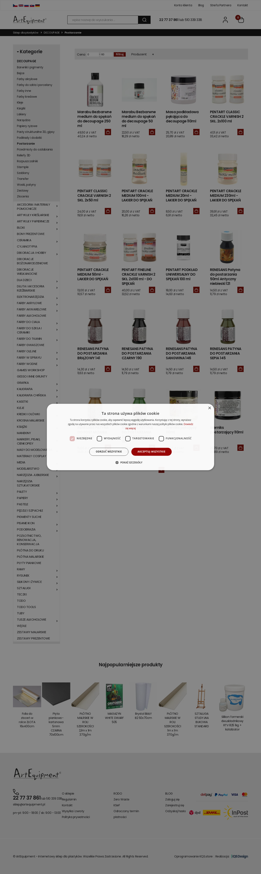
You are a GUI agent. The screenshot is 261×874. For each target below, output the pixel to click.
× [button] (209, 408)
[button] (130, 462)
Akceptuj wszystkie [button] (151, 451)
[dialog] (130, 437)
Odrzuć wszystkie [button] (109, 451)
